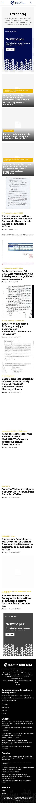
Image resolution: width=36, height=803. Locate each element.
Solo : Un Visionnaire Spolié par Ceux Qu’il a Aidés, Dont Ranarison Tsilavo (18, 492)
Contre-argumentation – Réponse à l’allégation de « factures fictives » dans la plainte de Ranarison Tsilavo (17, 221)
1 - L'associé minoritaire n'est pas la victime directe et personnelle (16, 90)
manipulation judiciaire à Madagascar (14, 431)
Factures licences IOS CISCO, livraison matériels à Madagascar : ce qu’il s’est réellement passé (17, 275)
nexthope (4, 229)
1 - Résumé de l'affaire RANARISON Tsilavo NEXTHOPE (16, 159)
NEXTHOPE (6, 486)
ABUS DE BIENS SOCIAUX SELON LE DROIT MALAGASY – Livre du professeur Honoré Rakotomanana (17, 439)
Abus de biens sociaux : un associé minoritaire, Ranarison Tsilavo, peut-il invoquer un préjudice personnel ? (17, 723)
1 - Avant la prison (8, 376)
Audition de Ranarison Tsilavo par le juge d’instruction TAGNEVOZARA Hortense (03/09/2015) (17, 329)
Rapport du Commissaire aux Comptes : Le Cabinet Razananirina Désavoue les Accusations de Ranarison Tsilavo (17, 544)
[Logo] (18, 3)
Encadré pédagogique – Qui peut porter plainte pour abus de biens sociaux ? (18, 734)
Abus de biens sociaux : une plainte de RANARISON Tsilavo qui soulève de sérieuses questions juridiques (17, 742)
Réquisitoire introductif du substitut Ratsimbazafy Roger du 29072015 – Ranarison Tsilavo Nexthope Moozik (17, 384)
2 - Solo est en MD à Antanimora (13, 320)
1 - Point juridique (8, 130)
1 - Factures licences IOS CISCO (12, 213)
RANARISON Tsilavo (8, 536)
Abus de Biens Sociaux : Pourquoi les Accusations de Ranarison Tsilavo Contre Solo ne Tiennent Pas (16, 600)
